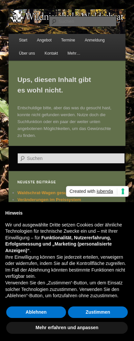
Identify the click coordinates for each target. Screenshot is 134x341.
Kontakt (51, 53)
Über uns (27, 53)
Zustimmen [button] (98, 312)
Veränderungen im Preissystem (49, 199)
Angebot (44, 40)
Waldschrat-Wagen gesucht (45, 192)
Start (23, 40)
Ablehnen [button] (36, 312)
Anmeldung (95, 40)
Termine (68, 40)
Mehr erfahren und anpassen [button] (66, 327)
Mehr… (73, 53)
